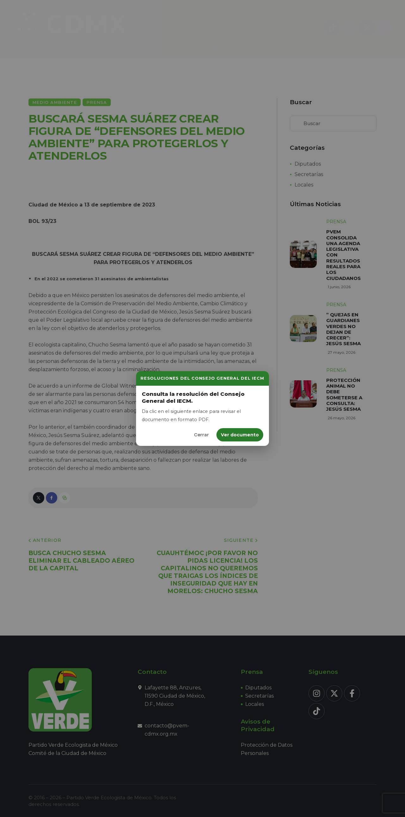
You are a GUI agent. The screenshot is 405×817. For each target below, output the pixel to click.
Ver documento (240, 435)
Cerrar (201, 435)
